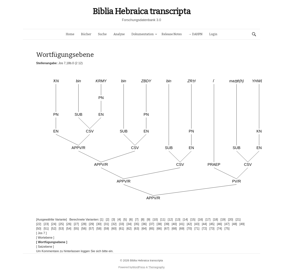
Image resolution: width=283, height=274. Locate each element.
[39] (166, 224)
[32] (113, 224)
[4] (119, 219)
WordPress (138, 267)
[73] (212, 228)
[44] (204, 224)
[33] (121, 224)
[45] (212, 224)
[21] (238, 219)
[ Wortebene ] (45, 237)
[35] (136, 224)
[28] (83, 224)
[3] (113, 219)
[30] (98, 224)
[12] (170, 219)
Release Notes (172, 34)
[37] (151, 224)
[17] (208, 219)
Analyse (119, 34)
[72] (204, 228)
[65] (151, 228)
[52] (53, 228)
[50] (38, 228)
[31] (106, 224)
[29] (91, 224)
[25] (61, 224)
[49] (242, 224)
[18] (215, 219)
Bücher (86, 34)
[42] (189, 224)
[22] (38, 224)
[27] (76, 224)
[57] (91, 228)
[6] (131, 219)
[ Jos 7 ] (41, 233)
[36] (144, 224)
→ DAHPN (195, 34)
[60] (113, 228)
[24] (53, 224)
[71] (196, 228)
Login (213, 34)
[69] (181, 228)
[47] (227, 224)
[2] (107, 219)
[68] (174, 228)
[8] (142, 219)
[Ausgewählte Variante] (51, 219)
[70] (189, 228)
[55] (76, 228)
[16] (200, 219)
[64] (144, 228)
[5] (125, 219)
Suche (102, 34)
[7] (136, 219)
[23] (46, 224)
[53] (61, 228)
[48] (234, 224)
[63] (136, 228)
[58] (98, 228)
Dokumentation (143, 34)
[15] (193, 219)
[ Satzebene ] (45, 246)
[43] (196, 224)
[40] (174, 224)
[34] (129, 224)
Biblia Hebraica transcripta (141, 11)
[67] (166, 228)
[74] (219, 228)
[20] (230, 219)
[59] (106, 228)
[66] (159, 228)
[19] (223, 219)
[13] (177, 219)
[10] (155, 219)
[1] (101, 219)
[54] (68, 228)
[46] (219, 224)
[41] (181, 224)
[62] (129, 228)
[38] (159, 224)
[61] (121, 228)
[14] (185, 219)
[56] (83, 228)
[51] (46, 228)
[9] (148, 219)
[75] (227, 228)
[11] (162, 219)
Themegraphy (156, 267)
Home (70, 34)
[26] (68, 224)
